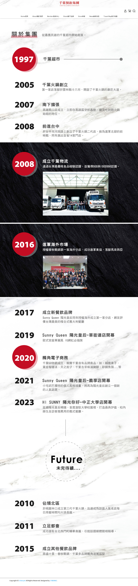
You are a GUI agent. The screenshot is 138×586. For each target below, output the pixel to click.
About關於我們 (37, 16)
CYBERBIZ (53, 580)
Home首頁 (24, 16)
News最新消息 (94, 16)
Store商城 (81, 16)
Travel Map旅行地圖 (110, 16)
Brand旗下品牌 (68, 16)
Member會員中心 (53, 16)
